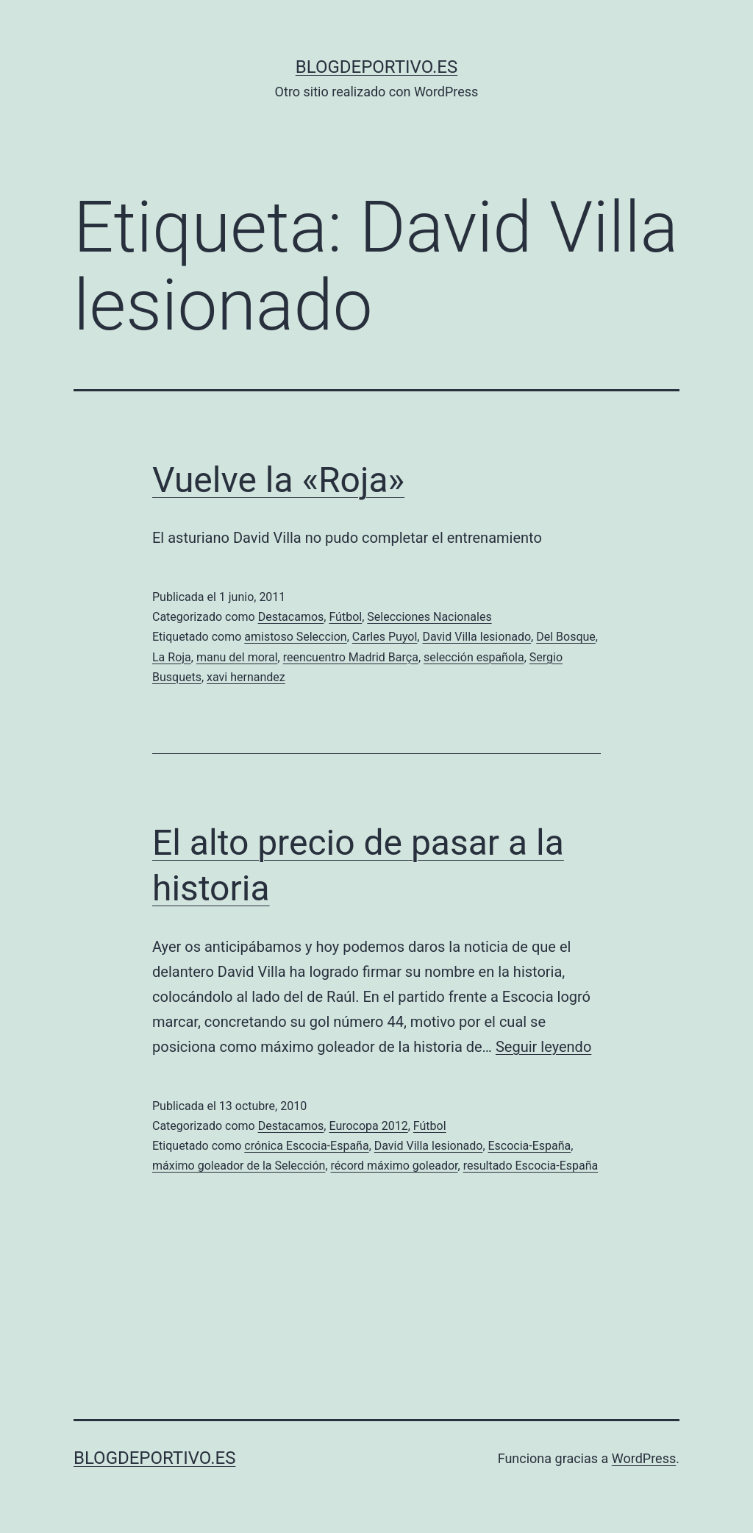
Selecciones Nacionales (429, 617)
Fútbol (345, 617)
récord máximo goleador (394, 1166)
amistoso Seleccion (295, 637)
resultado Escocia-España (531, 1166)
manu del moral (237, 657)
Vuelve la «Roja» (278, 480)
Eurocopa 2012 (368, 1126)
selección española (474, 657)
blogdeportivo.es (376, 67)
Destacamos (291, 617)
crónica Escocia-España (306, 1146)
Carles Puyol (385, 637)
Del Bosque (566, 637)
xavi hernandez (246, 677)
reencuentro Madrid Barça (350, 657)
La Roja (171, 657)
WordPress (644, 1458)
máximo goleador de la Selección (238, 1166)
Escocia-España (529, 1146)
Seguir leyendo (543, 1047)
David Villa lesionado (476, 637)
